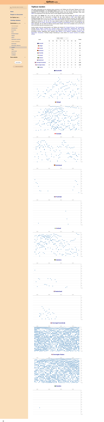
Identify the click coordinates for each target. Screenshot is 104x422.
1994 (60, 18)
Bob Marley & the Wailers (63, 31)
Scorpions (40, 32)
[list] (18, 34)
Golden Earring (67, 30)
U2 (64, 27)
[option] (18, 17)
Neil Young (81, 28)
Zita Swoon (49, 22)
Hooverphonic (67, 22)
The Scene (79, 30)
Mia (81, 22)
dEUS (76, 15)
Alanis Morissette (65, 28)
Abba (33, 34)
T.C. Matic (54, 18)
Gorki (32, 23)
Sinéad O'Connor (70, 27)
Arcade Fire (47, 28)
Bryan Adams (39, 28)
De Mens (59, 22)
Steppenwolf (74, 28)
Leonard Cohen (56, 28)
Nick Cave (43, 30)
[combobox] (62, 38)
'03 (50, 21)
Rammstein (34, 32)
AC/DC (38, 30)
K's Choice (42, 22)
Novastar (54, 22)
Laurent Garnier (73, 32)
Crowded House (51, 30)
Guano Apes (81, 31)
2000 (32, 13)
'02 (46, 21)
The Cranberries (80, 27)
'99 (44, 21)
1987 (72, 17)
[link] (18, 11)
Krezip (73, 30)
